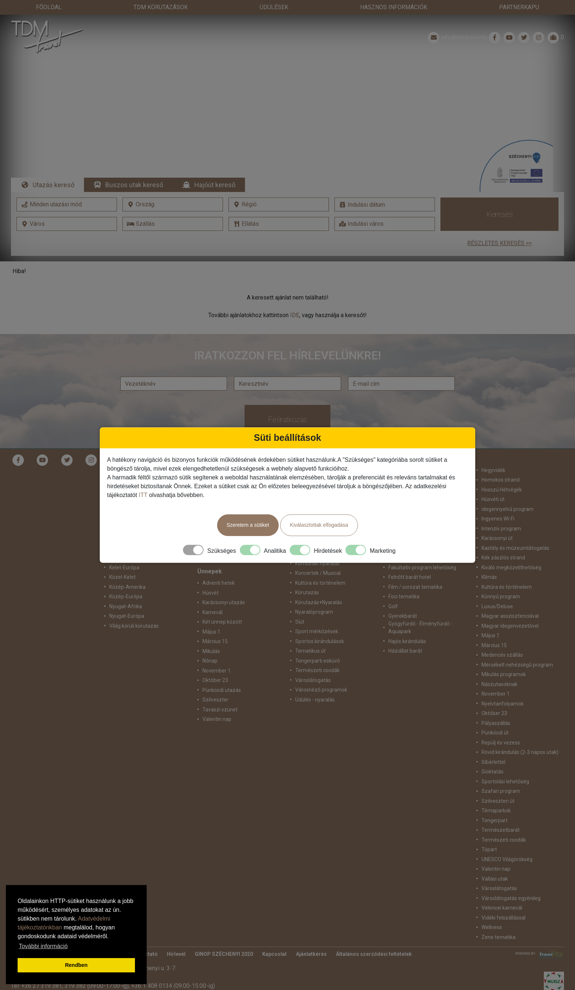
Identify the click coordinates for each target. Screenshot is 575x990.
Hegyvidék (493, 470)
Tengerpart (494, 820)
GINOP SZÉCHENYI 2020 (224, 954)
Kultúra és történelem (320, 583)
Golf (393, 606)
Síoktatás (492, 772)
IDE (294, 315)
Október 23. (215, 680)
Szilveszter (215, 700)
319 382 (75, 985)
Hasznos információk (393, 7)
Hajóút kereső (214, 185)
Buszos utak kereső (134, 185)
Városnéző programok (321, 690)
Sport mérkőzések (316, 631)
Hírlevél (176, 954)
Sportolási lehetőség (505, 781)
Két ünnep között (222, 622)
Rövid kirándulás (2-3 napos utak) (519, 752)
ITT (143, 495)
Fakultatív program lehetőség (422, 567)
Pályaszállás (495, 723)
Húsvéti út (493, 499)
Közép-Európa (125, 596)
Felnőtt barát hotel (409, 577)
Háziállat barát (405, 651)
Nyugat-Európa (126, 616)
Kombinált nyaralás (317, 563)
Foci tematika (404, 596)
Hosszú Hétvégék (501, 490)
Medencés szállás (502, 655)
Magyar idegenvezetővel (510, 626)
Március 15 (494, 645)
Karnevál (212, 612)
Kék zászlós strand (503, 558)
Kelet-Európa (124, 567)
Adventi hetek (218, 583)
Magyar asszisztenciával (510, 616)
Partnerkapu (519, 7)
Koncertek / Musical (318, 573)
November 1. (217, 671)
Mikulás (211, 651)
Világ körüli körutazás (134, 626)
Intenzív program (501, 529)
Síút (299, 622)
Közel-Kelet (122, 577)
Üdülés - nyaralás (315, 700)
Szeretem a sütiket (248, 525)
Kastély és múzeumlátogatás (515, 548)
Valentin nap (216, 719)
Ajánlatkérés (311, 954)
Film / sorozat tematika (415, 587)
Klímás (489, 577)
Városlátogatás (313, 680)
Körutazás (307, 592)
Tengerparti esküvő (317, 661)
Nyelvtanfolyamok (502, 704)
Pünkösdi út (495, 733)
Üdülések (274, 7)
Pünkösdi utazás (221, 690)
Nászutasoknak (499, 684)
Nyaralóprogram (314, 612)
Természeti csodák (317, 670)
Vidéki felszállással (503, 918)
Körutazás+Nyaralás (318, 602)
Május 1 (490, 635)
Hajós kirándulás (407, 641)
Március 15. (215, 641)
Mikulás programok (503, 674)
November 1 (495, 694)
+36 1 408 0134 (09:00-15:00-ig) (173, 985)
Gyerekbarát (402, 616)
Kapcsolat (274, 954)
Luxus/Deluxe (497, 606)
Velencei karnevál (501, 908)
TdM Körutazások (160, 7)
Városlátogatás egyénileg (511, 898)
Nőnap (209, 661)
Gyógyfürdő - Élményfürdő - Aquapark (420, 627)
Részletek (288, 126)
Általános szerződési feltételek (374, 954)
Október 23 (494, 713)
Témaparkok (496, 810)
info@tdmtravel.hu (456, 37)
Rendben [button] (76, 965)
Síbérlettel (493, 762)
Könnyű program (500, 596)
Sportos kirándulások (319, 641)
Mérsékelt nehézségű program (517, 665)
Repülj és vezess (500, 743)
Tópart (489, 849)
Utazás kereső (53, 185)
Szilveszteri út (497, 801)
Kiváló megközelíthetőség (511, 567)
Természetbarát (500, 830)
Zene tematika (498, 937)
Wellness (491, 927)
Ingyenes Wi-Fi (497, 519)
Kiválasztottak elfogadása (319, 525)
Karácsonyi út (497, 538)
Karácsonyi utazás (223, 602)
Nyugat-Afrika (125, 606)
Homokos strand (500, 480)
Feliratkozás (287, 419)
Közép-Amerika (127, 587)
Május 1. (211, 632)
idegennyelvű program (507, 509)
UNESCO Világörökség (506, 859)
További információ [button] (43, 946)
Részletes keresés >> (499, 243)
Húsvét (210, 593)
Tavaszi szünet (220, 709)
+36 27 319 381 (41, 985)
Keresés (499, 214)
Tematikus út (310, 651)
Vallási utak (494, 879)
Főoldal (49, 7)
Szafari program (500, 791)
